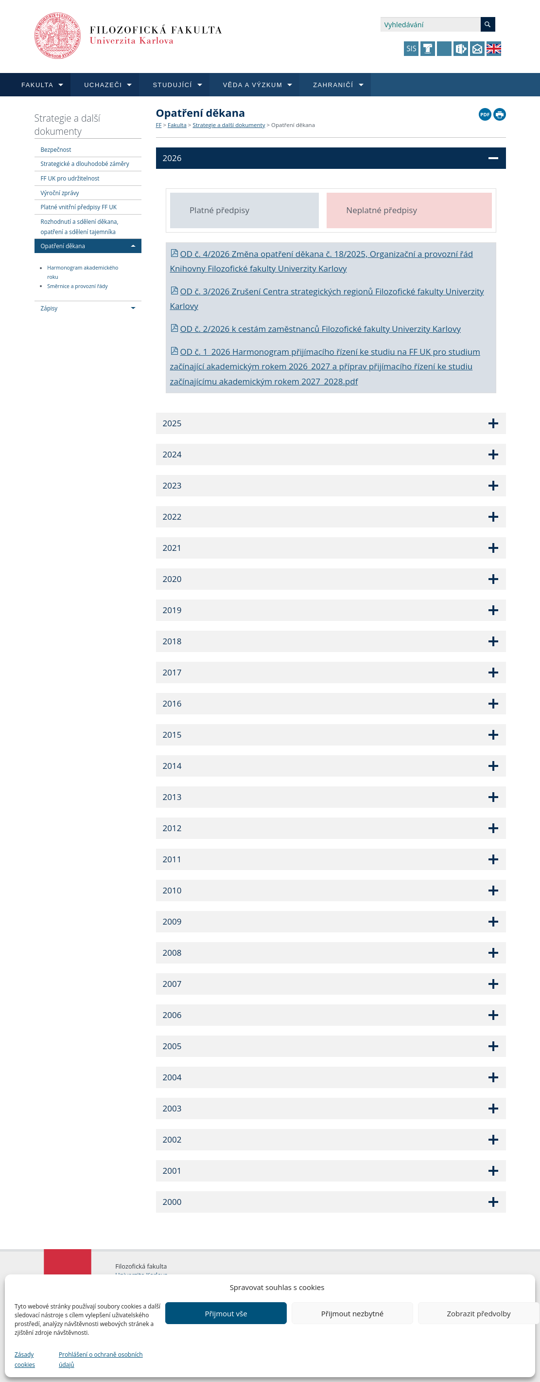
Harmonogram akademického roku (82, 273)
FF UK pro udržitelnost (70, 178)
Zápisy (49, 308)
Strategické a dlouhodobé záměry (85, 163)
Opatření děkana (63, 246)
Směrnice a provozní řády (77, 286)
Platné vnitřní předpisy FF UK (79, 207)
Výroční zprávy (60, 193)
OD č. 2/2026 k (204, 328)
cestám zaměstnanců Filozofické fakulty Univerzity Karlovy (349, 328)
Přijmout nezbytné (352, 1313)
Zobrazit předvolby (478, 1313)
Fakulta (177, 124)
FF (159, 124)
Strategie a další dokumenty (68, 124)
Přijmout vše (226, 1313)
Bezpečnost (56, 149)
